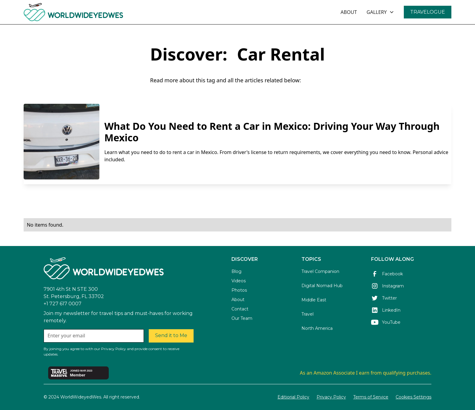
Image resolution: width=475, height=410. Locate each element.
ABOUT (348, 12)
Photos (239, 290)
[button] (380, 12)
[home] (90, 12)
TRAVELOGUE (427, 12)
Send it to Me (171, 335)
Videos (238, 281)
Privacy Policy (331, 397)
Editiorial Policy (293, 397)
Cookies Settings (413, 397)
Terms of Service (370, 397)
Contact (239, 309)
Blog (236, 271)
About (237, 299)
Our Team (241, 318)
